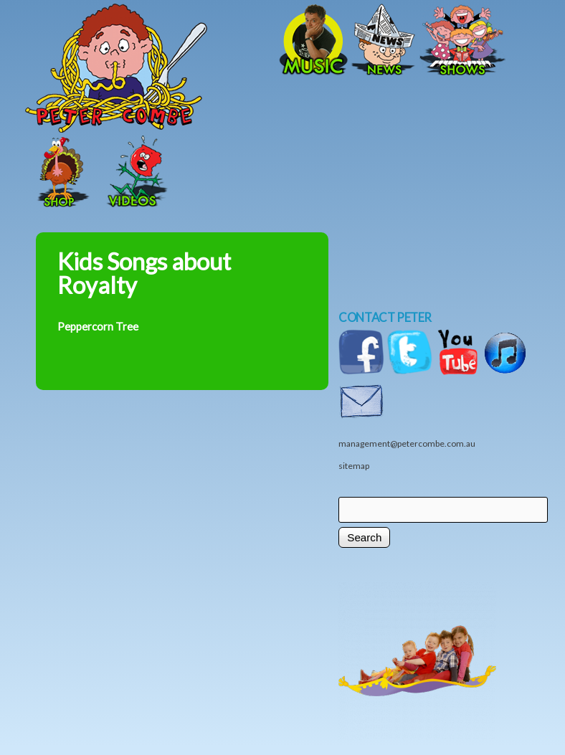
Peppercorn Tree (97, 326)
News (383, 41)
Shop (60, 173)
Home (165, 41)
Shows (462, 41)
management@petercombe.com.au (406, 443)
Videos (132, 173)
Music (311, 41)
